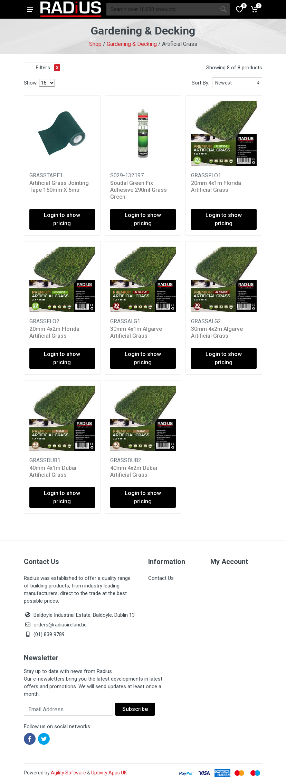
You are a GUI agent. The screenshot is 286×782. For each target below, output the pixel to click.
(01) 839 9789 (44, 634)
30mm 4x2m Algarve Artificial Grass (217, 332)
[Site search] (161, 9)
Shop (95, 44)
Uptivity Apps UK (109, 772)
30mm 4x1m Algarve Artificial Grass (136, 332)
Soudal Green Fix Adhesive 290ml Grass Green (138, 190)
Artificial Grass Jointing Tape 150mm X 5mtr (59, 186)
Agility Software (68, 772)
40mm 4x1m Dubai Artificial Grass (52, 471)
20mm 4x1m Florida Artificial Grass (216, 186)
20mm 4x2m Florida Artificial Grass (54, 332)
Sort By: (200, 83)
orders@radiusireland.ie (60, 625)
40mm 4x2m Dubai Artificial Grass (133, 471)
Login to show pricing (62, 219)
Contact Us (161, 578)
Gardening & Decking (132, 44)
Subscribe (135, 709)
